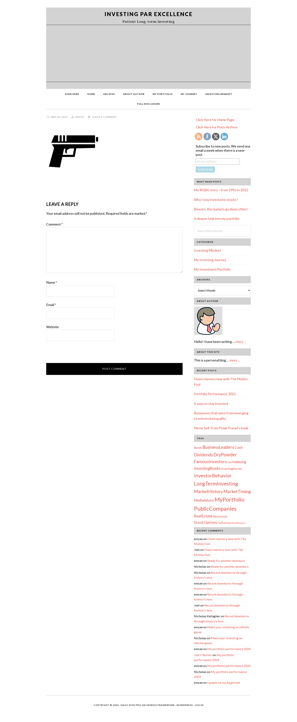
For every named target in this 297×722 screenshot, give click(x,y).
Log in (199, 705)
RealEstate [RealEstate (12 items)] (203, 516)
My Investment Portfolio (212, 269)
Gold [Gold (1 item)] (229, 462)
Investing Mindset (207, 250)
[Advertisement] (148, 53)
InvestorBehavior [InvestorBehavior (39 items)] (213, 475)
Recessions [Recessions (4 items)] (220, 516)
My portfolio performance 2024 (229, 649)
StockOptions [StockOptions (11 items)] (205, 522)
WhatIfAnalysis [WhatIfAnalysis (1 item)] (238, 523)
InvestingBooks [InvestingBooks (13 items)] (207, 468)
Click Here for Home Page (215, 120)
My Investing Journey (210, 260)
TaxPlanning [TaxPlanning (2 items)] (224, 522)
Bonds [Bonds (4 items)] (198, 447)
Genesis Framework (160, 705)
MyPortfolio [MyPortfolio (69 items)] (229, 499)
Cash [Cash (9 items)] (239, 447)
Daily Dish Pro (131, 705)
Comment (54, 224)
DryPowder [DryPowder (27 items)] (225, 454)
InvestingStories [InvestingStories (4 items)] (231, 468)
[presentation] (75, 353)
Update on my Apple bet (223, 682)
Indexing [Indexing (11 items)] (239, 461)
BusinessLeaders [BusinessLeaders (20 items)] (218, 447)
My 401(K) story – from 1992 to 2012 (221, 190)
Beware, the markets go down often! (221, 209)
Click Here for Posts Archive (217, 127)
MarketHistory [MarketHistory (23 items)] (208, 491)
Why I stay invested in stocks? (216, 199)
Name (51, 282)
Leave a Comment (104, 117)
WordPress (185, 705)
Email (51, 305)
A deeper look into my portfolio (216, 218)
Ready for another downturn (226, 560)
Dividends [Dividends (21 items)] (203, 454)
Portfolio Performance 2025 (215, 394)
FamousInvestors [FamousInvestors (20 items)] (210, 461)
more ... (240, 342)
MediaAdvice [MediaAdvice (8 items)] (204, 500)
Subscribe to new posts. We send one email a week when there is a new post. (223, 150)
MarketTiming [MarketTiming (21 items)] (237, 491)
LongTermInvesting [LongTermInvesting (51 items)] (216, 483)
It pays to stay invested (211, 403)
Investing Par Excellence (149, 14)
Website (52, 327)
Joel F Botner (203, 655)
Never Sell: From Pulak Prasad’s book (221, 428)
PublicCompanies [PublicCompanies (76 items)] (215, 508)
